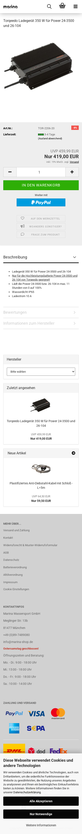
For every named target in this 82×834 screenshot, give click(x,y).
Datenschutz (11, 559)
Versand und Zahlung (16, 530)
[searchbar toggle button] (49, 6)
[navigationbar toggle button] (75, 6)
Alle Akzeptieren (41, 801)
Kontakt (8, 537)
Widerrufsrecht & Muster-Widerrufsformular (30, 545)
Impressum (10, 582)
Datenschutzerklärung (27, 792)
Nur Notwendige (41, 814)
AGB (6, 552)
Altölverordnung (13, 574)
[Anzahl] (41, 172)
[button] (9, 172)
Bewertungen (15, 312)
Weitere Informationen (41, 825)
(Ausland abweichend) (50, 138)
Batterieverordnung (15, 567)
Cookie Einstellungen (16, 589)
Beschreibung (15, 257)
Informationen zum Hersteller (28, 323)
